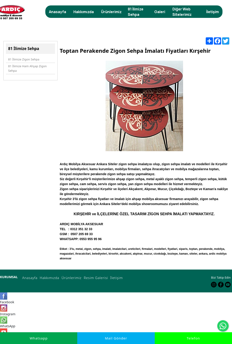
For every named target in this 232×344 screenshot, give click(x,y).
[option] (144, 111)
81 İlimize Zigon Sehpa (23, 59)
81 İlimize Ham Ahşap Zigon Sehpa (27, 68)
